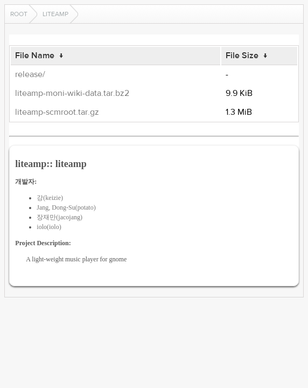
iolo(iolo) (49, 227)
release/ (30, 74)
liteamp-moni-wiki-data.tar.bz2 (72, 93)
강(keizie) (50, 198)
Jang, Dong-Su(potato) (66, 207)
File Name (34, 55)
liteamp (55, 14)
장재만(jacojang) (59, 217)
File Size (242, 55)
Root (18, 14)
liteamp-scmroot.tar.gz (57, 112)
